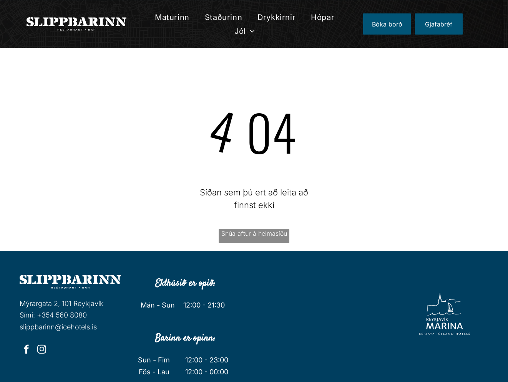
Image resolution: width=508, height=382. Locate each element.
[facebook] (26, 350)
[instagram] (41, 350)
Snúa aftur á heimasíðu (254, 233)
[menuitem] (172, 17)
